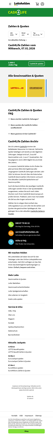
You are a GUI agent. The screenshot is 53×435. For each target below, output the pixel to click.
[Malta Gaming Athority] (26, 406)
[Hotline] (26, 225)
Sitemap (38, 415)
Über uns (11, 315)
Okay (27, 431)
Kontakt (11, 323)
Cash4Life (23, 146)
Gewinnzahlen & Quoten (17, 279)
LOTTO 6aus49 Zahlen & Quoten (20, 352)
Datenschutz (12, 331)
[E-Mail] (26, 233)
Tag (34, 33)
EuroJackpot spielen (15, 359)
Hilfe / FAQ (12, 311)
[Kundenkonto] (42, 4)
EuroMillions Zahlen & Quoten (19, 371)
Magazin (11, 319)
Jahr (11, 33)
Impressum (29, 415)
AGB (21, 415)
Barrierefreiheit (14, 335)
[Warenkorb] (37, 4)
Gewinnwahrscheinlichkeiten (19, 287)
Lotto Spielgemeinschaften (18, 291)
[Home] (22, 4)
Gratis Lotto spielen (15, 299)
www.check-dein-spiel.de (26, 390)
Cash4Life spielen (36, 64)
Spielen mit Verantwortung (26, 381)
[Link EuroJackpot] (36, 88)
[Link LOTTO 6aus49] (17, 88)
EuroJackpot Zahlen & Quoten (19, 361)
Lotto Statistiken (14, 283)
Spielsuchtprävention (16, 327)
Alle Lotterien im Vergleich (17, 295)
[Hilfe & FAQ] (26, 242)
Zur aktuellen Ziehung (16, 40)
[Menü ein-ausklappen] (10, 4)
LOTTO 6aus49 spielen (16, 349)
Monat (23, 33)
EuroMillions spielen (15, 368)
